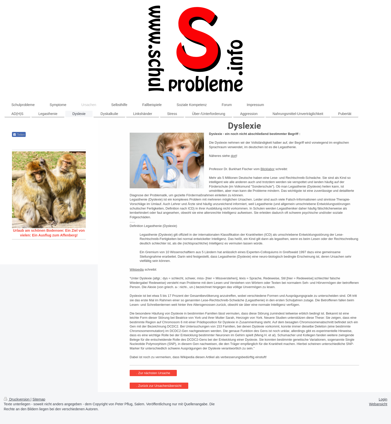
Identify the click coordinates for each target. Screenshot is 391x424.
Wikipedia (137, 269)
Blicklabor (268, 169)
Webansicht (378, 404)
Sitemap (38, 399)
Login (383, 399)
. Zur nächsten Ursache (153, 373)
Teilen (19, 134)
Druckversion (17, 399)
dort (233, 156)
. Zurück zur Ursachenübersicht (159, 386)
